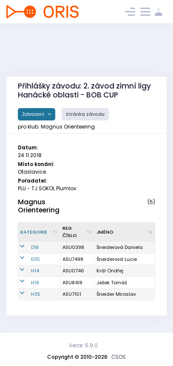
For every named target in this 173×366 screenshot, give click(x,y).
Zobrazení (33, 114)
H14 (35, 270)
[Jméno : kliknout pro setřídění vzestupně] (124, 232)
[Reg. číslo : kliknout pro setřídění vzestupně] (77, 232)
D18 (35, 247)
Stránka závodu (85, 114)
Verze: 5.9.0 (83, 345)
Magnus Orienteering (39, 206)
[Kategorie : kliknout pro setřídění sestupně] (39, 232)
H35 (35, 294)
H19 (35, 282)
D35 (35, 259)
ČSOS (118, 356)
